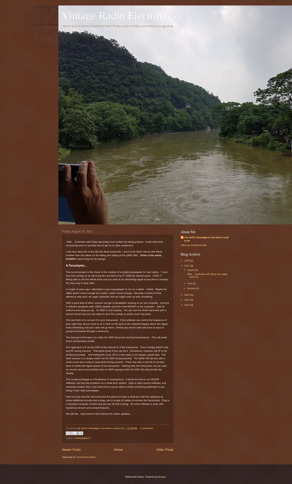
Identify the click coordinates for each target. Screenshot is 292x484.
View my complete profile (194, 245)
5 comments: (147, 428)
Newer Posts (71, 450)
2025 (187, 260)
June (190, 283)
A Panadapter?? (82, 438)
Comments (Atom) (85, 457)
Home (118, 450)
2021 (187, 265)
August (191, 270)
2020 (187, 295)
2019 (187, 299)
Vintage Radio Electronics (119, 16)
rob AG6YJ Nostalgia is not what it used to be (206, 239)
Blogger (162, 476)
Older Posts (164, 450)
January (191, 288)
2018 (187, 305)
